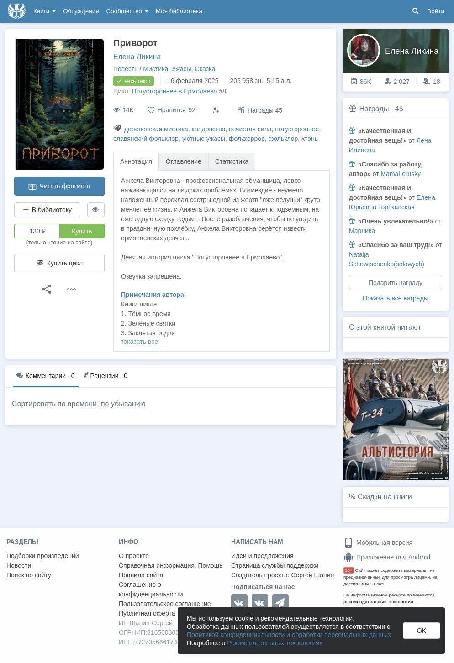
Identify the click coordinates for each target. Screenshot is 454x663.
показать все (139, 341)
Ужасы (181, 69)
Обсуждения (81, 11)
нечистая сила (250, 129)
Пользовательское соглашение (165, 603)
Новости (18, 565)
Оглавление (183, 161)
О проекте (134, 555)
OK (421, 630)
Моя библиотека (179, 11)
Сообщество (127, 11)
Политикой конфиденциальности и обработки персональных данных (289, 634)
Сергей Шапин (312, 575)
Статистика (232, 161)
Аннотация (136, 161)
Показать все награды (395, 298)
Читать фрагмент (59, 187)
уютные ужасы (203, 138)
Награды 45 (260, 110)
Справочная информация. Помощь (171, 565)
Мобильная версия (377, 543)
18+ (349, 570)
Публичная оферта (147, 613)
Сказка (205, 69)
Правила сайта (141, 575)
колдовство (209, 129)
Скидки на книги (385, 497)
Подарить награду (395, 282)
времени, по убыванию (107, 404)
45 (399, 109)
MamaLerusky (400, 173)
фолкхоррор (247, 138)
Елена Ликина (137, 57)
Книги (44, 11)
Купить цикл (59, 263)
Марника (362, 230)
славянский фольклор (146, 138)
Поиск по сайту (28, 575)
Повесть (125, 69)
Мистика (155, 69)
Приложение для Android (386, 557)
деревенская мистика (156, 129)
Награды (374, 109)
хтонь (309, 138)
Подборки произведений (42, 555)
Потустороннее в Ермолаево (174, 91)
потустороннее (297, 129)
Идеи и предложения (262, 555)
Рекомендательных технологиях (274, 643)
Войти (435, 11)
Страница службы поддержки (274, 565)
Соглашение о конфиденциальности (151, 589)
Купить (82, 231)
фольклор (283, 138)
